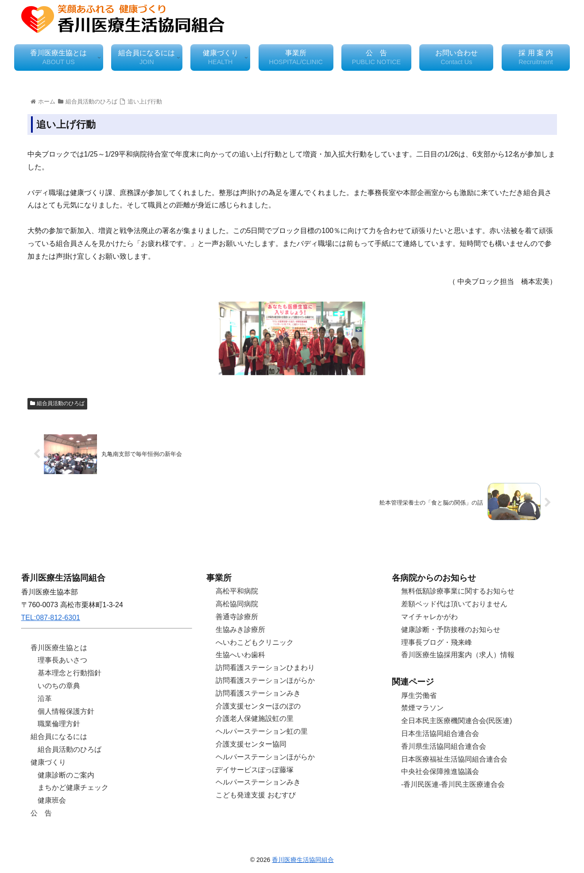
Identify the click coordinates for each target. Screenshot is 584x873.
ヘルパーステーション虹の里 (262, 731)
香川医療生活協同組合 (303, 859)
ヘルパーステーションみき (258, 782)
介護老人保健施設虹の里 (255, 718)
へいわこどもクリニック (255, 642)
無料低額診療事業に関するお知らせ (457, 591)
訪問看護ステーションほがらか (265, 680)
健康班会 (52, 800)
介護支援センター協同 (251, 744)
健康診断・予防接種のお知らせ (450, 629)
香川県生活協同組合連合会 (443, 746)
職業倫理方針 (59, 724)
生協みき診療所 (240, 629)
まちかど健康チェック (73, 787)
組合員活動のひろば (57, 403)
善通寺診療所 (237, 616)
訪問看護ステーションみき (258, 693)
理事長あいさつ (62, 660)
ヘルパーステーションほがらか (265, 757)
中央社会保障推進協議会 (440, 771)
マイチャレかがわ (429, 616)
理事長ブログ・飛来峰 (436, 642)
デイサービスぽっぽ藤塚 (255, 769)
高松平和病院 (237, 591)
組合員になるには (59, 736)
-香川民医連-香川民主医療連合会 (453, 784)
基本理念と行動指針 (69, 673)
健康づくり (48, 762)
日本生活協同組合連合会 (440, 733)
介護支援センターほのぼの (258, 706)
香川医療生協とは (59, 647)
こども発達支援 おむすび (255, 795)
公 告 (41, 813)
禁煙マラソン (422, 708)
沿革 (45, 698)
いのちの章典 (59, 685)
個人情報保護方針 (66, 711)
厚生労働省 (419, 695)
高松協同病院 (237, 604)
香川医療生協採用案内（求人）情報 (457, 655)
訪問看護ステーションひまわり (265, 667)
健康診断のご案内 (66, 775)
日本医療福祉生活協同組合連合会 (454, 759)
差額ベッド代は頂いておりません (454, 604)
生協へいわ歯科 (240, 655)
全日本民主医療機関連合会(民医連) (456, 720)
